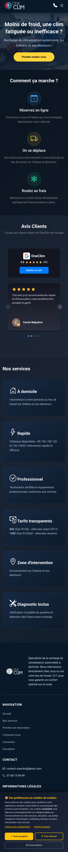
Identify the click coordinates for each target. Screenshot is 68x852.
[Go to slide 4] (36, 336)
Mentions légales (42, 826)
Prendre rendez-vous (34, 56)
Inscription (9, 749)
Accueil (7, 713)
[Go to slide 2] (31, 336)
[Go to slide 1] (28, 336)
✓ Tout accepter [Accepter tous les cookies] (19, 836)
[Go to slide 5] (39, 336)
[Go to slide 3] (34, 336)
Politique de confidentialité (17, 826)
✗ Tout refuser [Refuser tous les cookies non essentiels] (49, 836)
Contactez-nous (12, 734)
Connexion (9, 742)
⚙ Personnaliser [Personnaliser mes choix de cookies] (34, 845)
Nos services (10, 720)
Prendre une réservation (16, 727)
